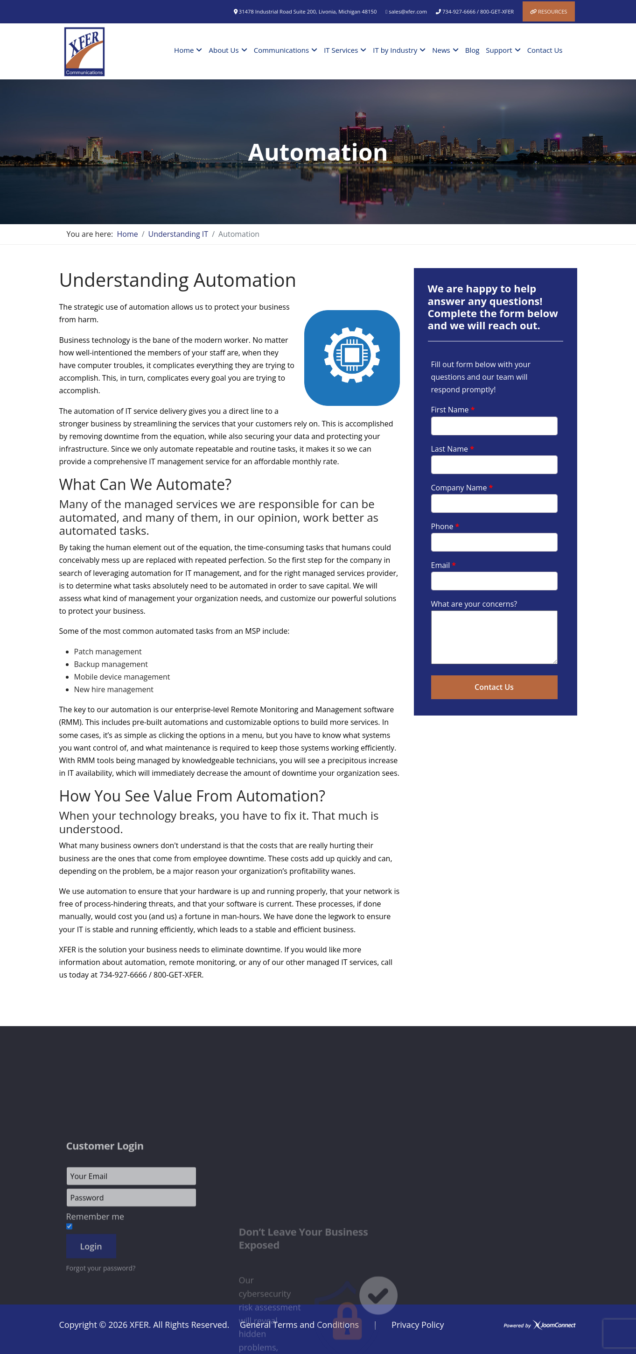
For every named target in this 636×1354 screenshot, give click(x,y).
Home (184, 50)
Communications (281, 50)
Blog (472, 50)
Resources (552, 11)
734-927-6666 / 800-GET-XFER (478, 11)
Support (499, 50)
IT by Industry (395, 50)
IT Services (341, 50)
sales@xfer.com (408, 11)
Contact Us (545, 50)
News (441, 50)
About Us (223, 50)
